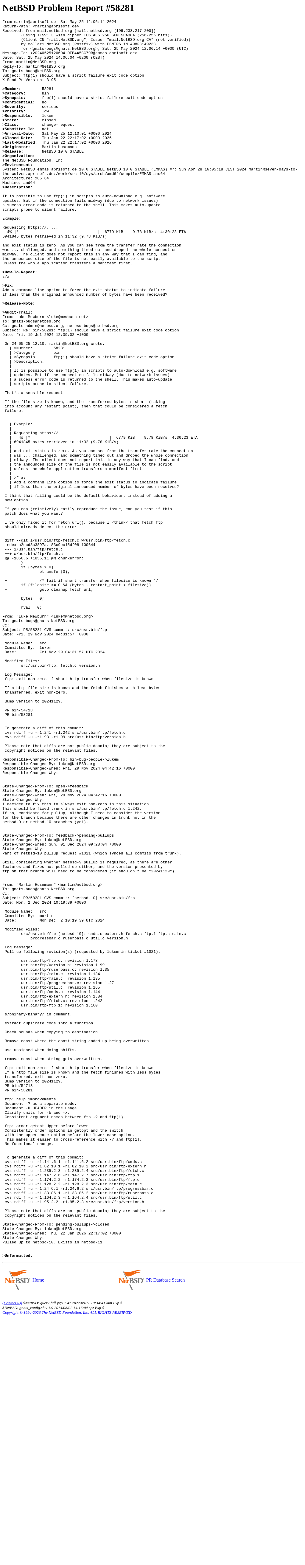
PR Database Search (165, 1527)
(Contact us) (12, 1550)
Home (38, 1527)
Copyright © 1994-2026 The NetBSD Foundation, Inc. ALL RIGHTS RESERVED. (67, 1560)
